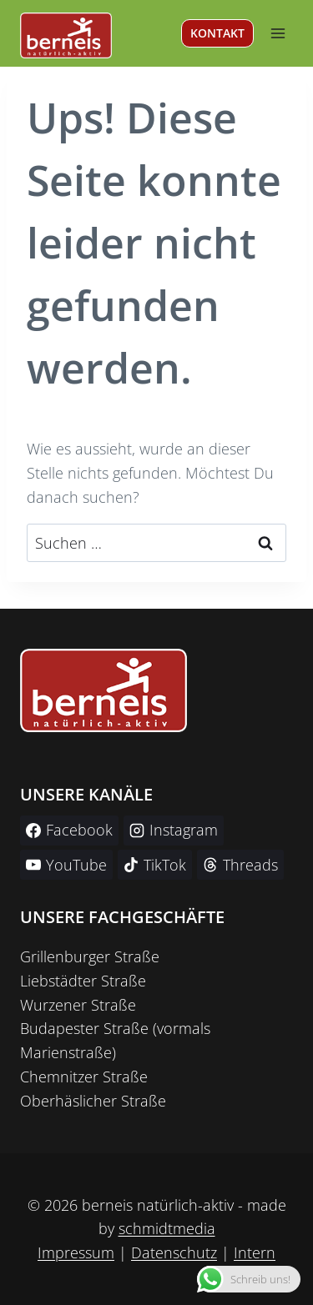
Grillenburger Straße (89, 956)
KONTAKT (217, 33)
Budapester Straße (84, 1028)
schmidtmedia (167, 1228)
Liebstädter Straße (83, 981)
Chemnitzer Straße (84, 1077)
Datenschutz (174, 1252)
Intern (254, 1252)
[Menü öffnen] (277, 33)
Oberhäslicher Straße (93, 1101)
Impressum (76, 1252)
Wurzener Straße (78, 1005)
